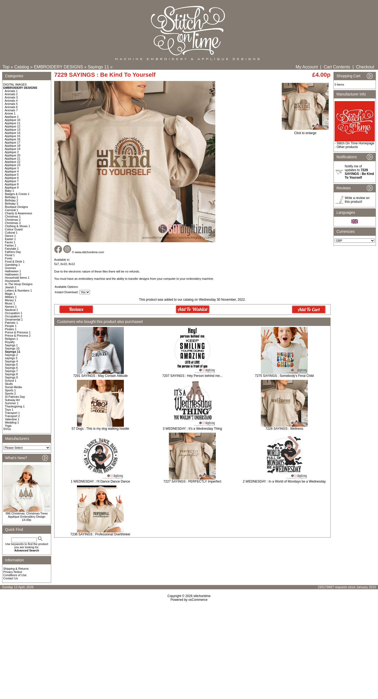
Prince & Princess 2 (18, 335)
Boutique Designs (16, 206)
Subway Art (12, 400)
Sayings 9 (11, 377)
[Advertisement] (189, 647)
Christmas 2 (13, 219)
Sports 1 (10, 390)
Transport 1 (12, 412)
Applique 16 (12, 139)
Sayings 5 (11, 364)
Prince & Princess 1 (18, 332)
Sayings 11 (98, 67)
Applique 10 (12, 120)
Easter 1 (10, 239)
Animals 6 (11, 107)
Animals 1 (11, 91)
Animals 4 (11, 100)
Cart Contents (337, 67)
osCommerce (197, 600)
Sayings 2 (11, 354)
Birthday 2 (11, 200)
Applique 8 (12, 184)
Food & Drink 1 (14, 261)
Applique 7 (12, 181)
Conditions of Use (15, 575)
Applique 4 (12, 171)
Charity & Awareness (18, 213)
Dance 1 (10, 235)
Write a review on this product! (357, 200)
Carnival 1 (11, 210)
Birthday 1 (11, 197)
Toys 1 (9, 409)
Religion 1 (11, 338)
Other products (347, 147)
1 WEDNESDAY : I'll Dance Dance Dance (100, 481)
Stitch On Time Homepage (355, 143)
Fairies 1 (10, 245)
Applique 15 (12, 136)
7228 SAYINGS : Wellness (284, 429)
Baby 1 (9, 190)
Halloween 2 (13, 274)
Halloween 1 (13, 271)
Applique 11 (12, 123)
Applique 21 (12, 158)
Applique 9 (12, 187)
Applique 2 (12, 152)
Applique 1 (12, 116)
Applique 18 (12, 145)
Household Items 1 (17, 277)
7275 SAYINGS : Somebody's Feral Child (284, 376)
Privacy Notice (12, 571)
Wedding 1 (12, 422)
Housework (12, 280)
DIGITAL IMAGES (15, 84)
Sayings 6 (11, 367)
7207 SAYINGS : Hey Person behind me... (192, 376)
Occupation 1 (13, 313)
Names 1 (11, 306)
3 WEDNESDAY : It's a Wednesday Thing (192, 429)
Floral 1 (10, 255)
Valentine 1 (12, 419)
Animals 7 (11, 110)
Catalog (21, 67)
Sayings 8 (11, 374)
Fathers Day (13, 251)
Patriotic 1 (11, 322)
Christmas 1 (13, 216)
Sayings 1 (11, 345)
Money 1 (10, 300)
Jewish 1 (10, 287)
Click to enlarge (305, 131)
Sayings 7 (11, 371)
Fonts (8, 258)
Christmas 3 (13, 223)
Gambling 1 (12, 264)
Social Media (13, 387)
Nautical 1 (11, 309)
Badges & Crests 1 (17, 194)
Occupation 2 (13, 316)
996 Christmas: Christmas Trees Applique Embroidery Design (27, 515)
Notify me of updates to (359, 171)
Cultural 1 (11, 232)
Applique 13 (12, 129)
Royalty (10, 342)
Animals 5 (11, 103)
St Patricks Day (15, 396)
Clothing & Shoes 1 (17, 226)
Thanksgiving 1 (15, 406)
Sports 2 (10, 393)
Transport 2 (12, 416)
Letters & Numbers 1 (18, 290)
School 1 (10, 380)
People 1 (10, 326)
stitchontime (201, 596)
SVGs (7, 429)
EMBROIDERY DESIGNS (58, 67)
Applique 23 (12, 165)
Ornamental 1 (14, 319)
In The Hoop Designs (18, 284)
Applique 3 (12, 168)
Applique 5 (12, 174)
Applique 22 (12, 161)
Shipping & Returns (16, 568)
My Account (307, 67)
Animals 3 (11, 97)
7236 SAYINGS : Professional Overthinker (101, 534)
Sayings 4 (11, 361)
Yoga (8, 425)
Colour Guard (14, 229)
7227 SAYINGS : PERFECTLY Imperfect (192, 481)
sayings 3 (11, 358)
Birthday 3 (11, 203)
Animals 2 (11, 94)
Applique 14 (12, 132)
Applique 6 (12, 177)
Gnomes (10, 268)
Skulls (9, 383)
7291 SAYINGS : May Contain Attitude (100, 376)
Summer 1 (11, 403)
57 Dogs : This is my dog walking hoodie (100, 429)
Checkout (365, 67)
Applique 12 (12, 126)
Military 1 (11, 297)
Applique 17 (12, 142)
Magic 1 (10, 293)
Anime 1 (10, 113)
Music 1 (10, 303)
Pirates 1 (10, 329)
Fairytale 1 (11, 248)
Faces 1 (10, 242)
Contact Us (10, 578)
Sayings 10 (12, 348)
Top (6, 67)
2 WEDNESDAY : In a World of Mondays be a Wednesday (284, 481)
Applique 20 (12, 155)
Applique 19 (12, 148)
